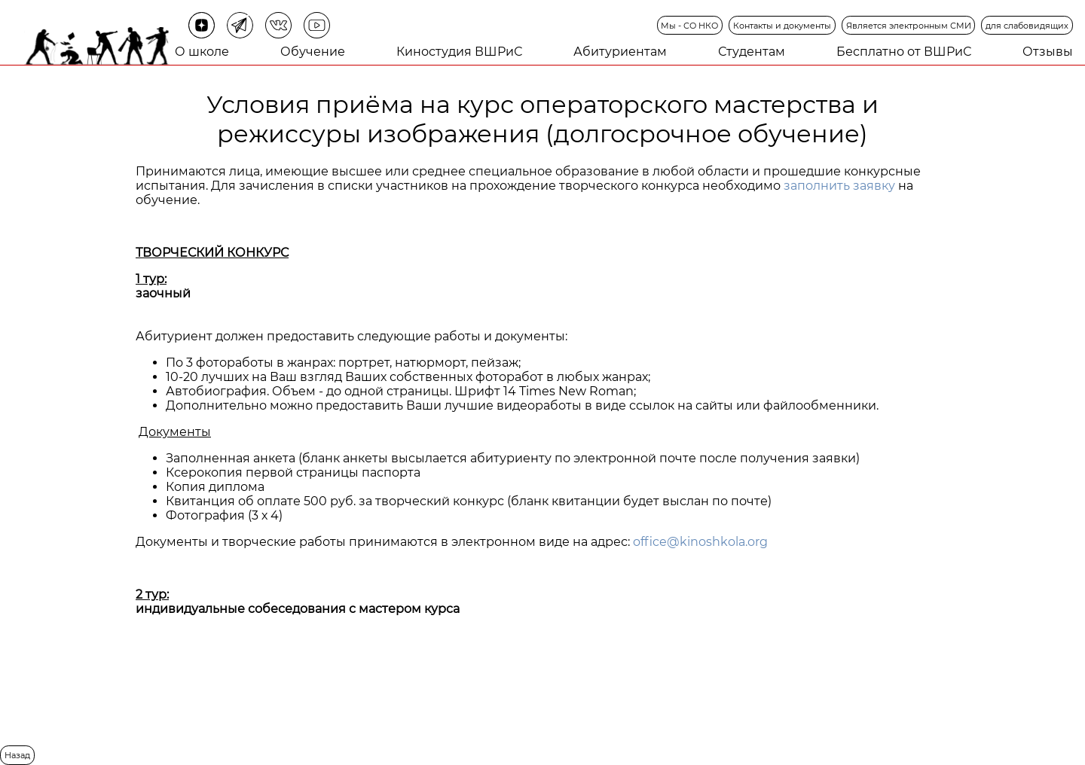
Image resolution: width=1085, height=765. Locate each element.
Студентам (751, 51)
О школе (202, 51)
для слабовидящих (1027, 25)
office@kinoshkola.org (700, 542)
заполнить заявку (839, 185)
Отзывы (1047, 51)
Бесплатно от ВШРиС (903, 51)
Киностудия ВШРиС (459, 51)
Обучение (312, 51)
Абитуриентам (620, 51)
